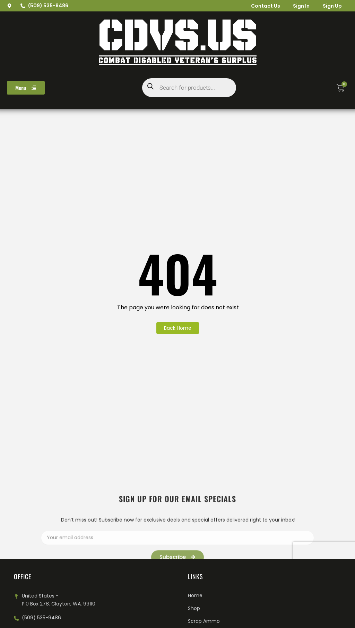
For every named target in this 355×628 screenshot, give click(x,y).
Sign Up (331, 5)
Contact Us (263, 5)
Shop (194, 608)
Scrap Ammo (204, 621)
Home (195, 595)
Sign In (300, 5)
